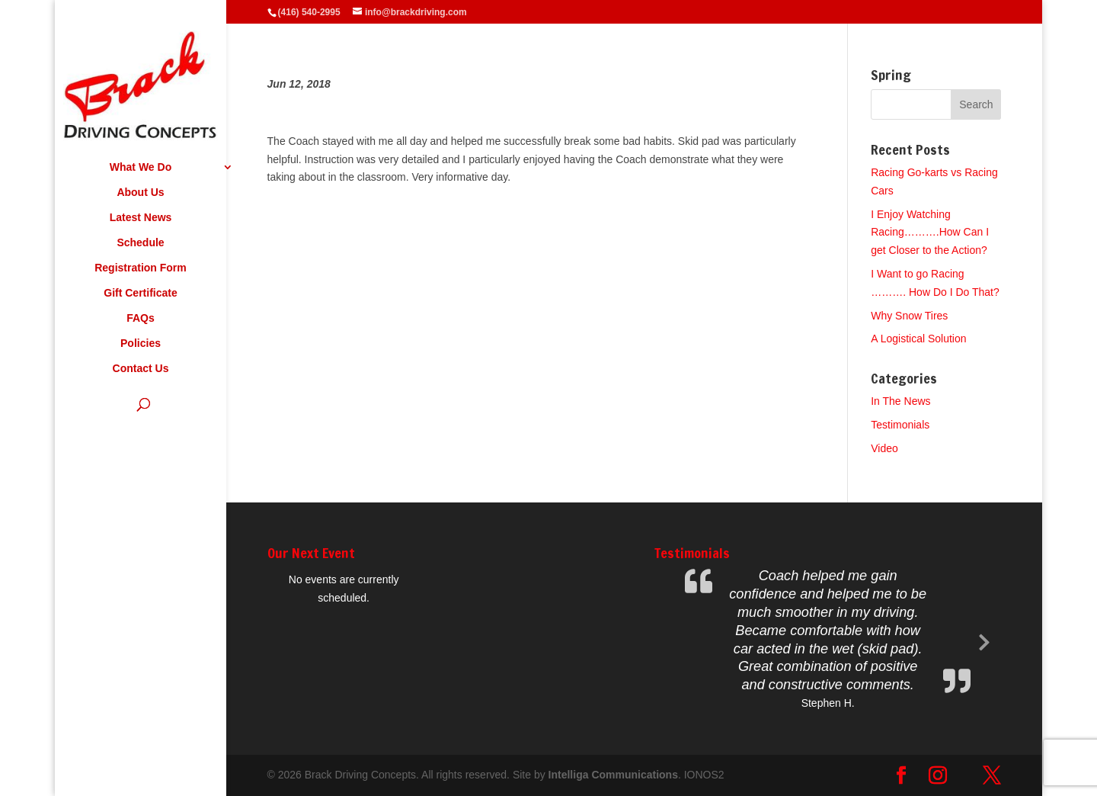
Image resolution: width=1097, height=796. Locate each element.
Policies (140, 343)
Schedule (140, 243)
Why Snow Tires (909, 316)
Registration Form (140, 268)
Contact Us (141, 368)
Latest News (141, 217)
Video (884, 448)
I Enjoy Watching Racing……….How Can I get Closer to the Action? (930, 232)
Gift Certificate (140, 293)
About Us (140, 192)
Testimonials (900, 425)
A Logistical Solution (918, 338)
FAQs (140, 318)
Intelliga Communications (613, 775)
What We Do (140, 167)
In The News (900, 401)
